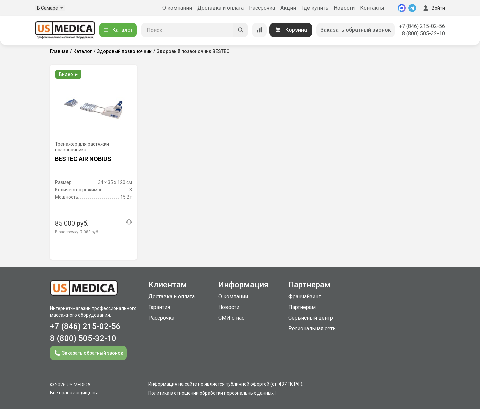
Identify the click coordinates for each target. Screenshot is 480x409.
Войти (433, 8)
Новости (344, 8)
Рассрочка (262, 8)
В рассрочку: (77, 232)
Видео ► (69, 74)
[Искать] (240, 30)
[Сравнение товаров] (259, 30)
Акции (288, 8)
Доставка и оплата (220, 8)
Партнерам (302, 307)
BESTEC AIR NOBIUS (83, 158)
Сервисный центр (310, 318)
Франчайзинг (304, 296)
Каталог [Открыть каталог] (118, 30)
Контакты (372, 8)
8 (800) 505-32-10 (423, 33)
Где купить (314, 8)
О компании (177, 8)
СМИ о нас (231, 318)
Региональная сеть (312, 328)
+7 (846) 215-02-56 (422, 26)
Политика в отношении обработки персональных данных (211, 393)
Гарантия (159, 307)
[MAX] (402, 8)
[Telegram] (412, 8)
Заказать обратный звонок (355, 30)
